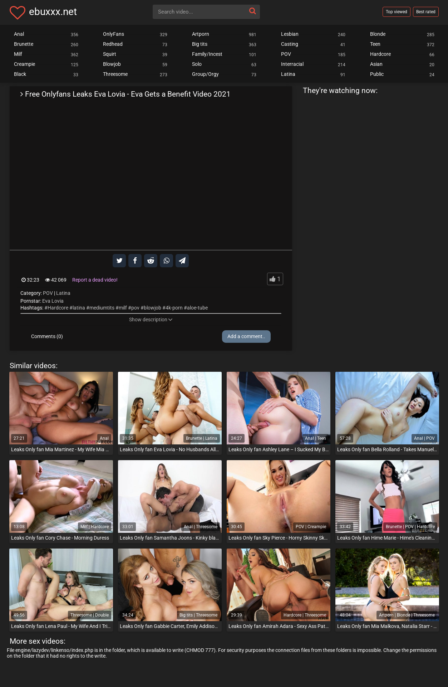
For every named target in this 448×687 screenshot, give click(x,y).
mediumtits (101, 308)
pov (135, 308)
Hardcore (58, 308)
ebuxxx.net (53, 12)
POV (48, 293)
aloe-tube (197, 308)
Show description (151, 319)
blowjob (152, 308)
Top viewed (396, 11)
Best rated (425, 11)
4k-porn (174, 308)
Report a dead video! (95, 280)
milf (123, 308)
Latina (63, 293)
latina (79, 308)
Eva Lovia (53, 301)
